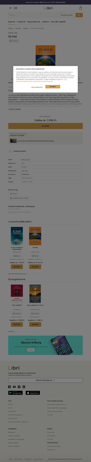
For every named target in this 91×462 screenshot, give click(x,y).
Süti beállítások (37, 87)
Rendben (53, 86)
